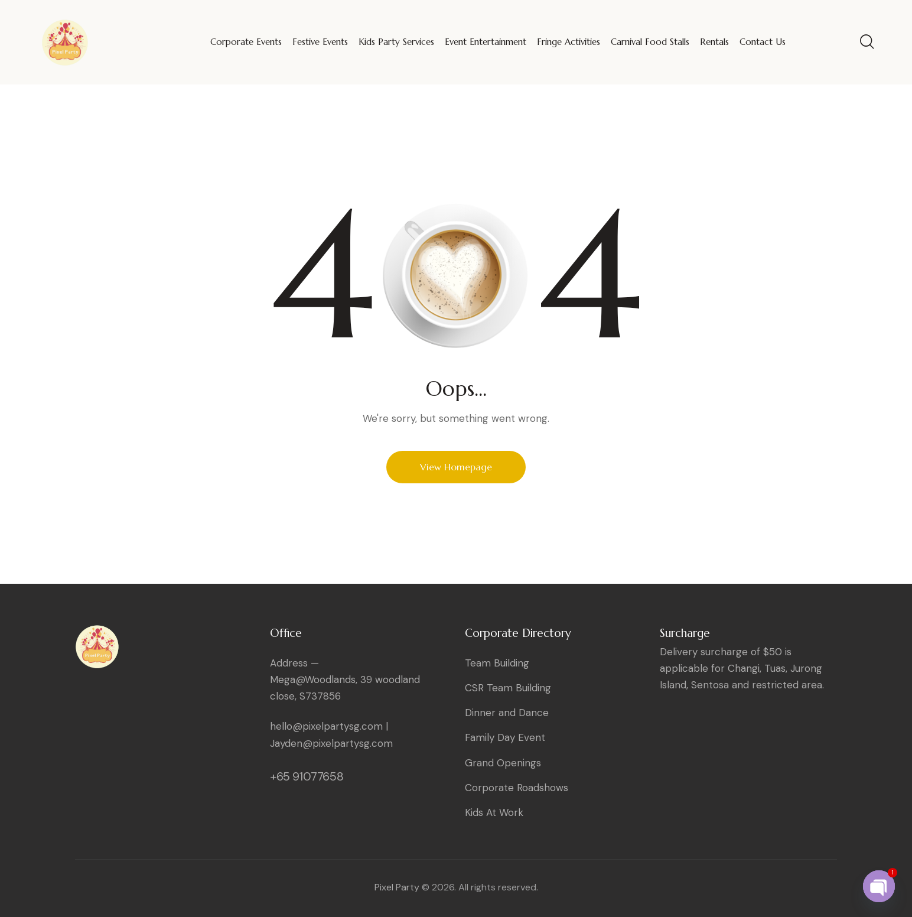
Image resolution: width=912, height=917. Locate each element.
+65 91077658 (306, 776)
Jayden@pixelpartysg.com (331, 743)
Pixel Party (396, 887)
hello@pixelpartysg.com (326, 726)
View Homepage (456, 467)
